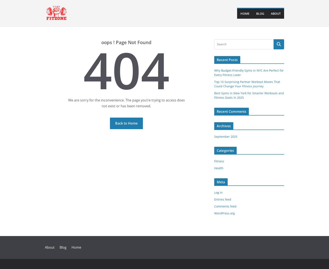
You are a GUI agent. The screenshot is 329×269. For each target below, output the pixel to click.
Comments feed (225, 206)
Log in (218, 192)
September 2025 (225, 137)
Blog (260, 14)
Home (244, 14)
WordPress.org (224, 213)
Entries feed (222, 199)
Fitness (219, 161)
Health (218, 168)
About (276, 14)
